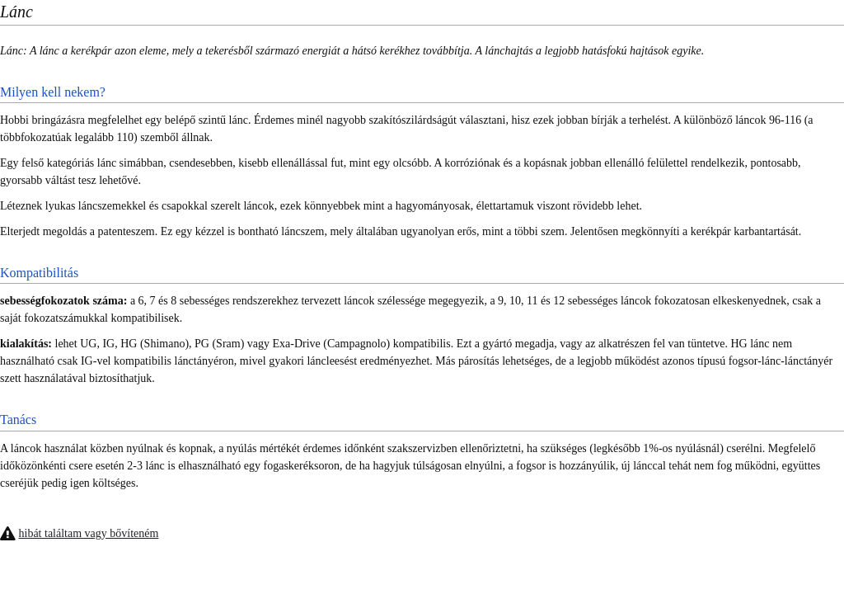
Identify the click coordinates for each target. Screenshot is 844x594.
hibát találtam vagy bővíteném (89, 533)
